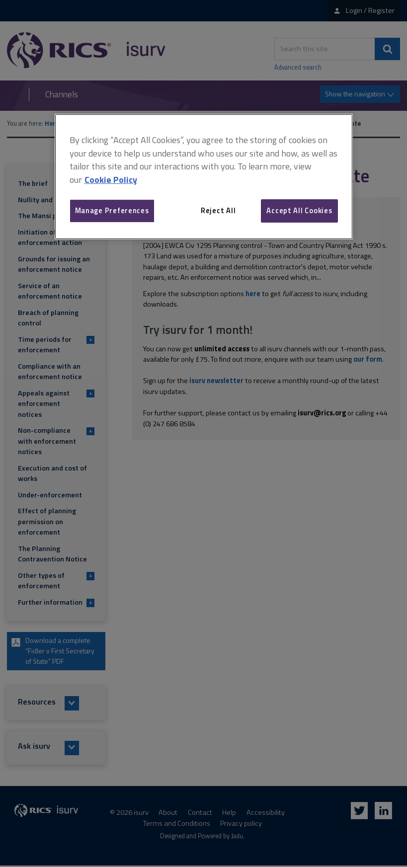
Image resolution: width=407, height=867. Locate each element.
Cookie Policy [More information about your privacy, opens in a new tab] (110, 179)
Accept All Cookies (299, 210)
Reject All (218, 210)
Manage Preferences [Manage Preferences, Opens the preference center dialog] (112, 210)
